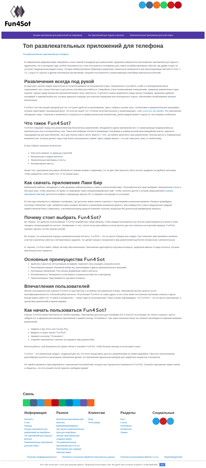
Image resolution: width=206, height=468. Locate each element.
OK (162, 464)
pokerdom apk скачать (154, 110)
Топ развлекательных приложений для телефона (47, 54)
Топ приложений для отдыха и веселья (106, 35)
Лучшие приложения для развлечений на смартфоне (57, 35)
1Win (104, 138)
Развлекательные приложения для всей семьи (151, 35)
